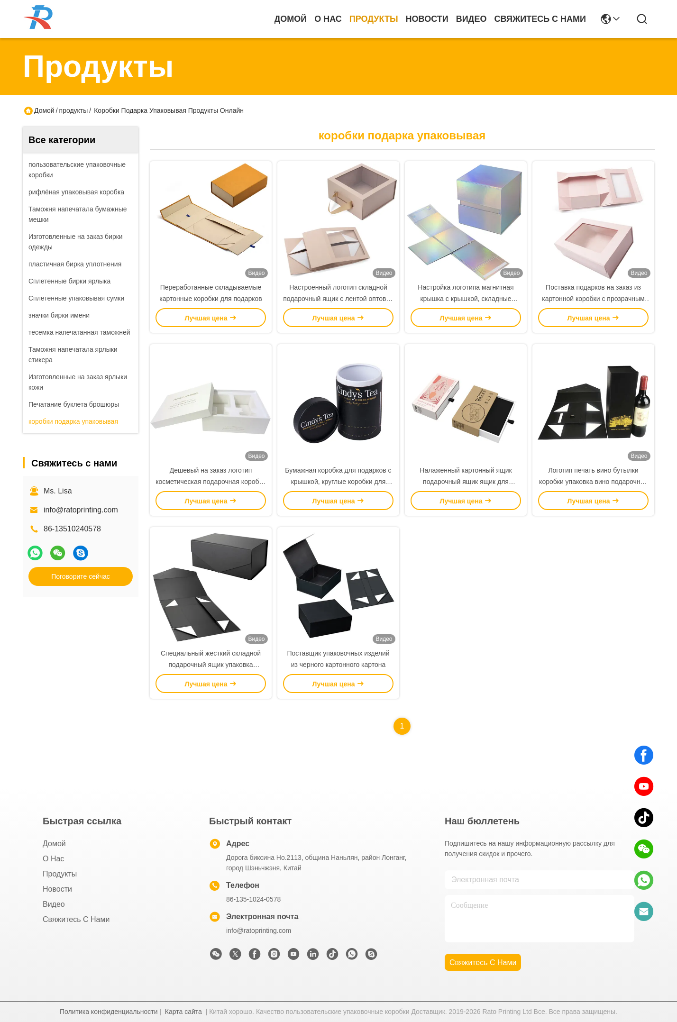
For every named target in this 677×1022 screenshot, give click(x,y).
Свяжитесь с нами (540, 19)
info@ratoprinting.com (81, 510)
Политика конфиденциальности (109, 1011)
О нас (328, 19)
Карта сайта (183, 1011)
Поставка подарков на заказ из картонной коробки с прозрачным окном (593, 298)
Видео (471, 19)
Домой (290, 19)
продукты (373, 19)
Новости (427, 19)
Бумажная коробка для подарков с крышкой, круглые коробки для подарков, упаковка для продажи (338, 481)
